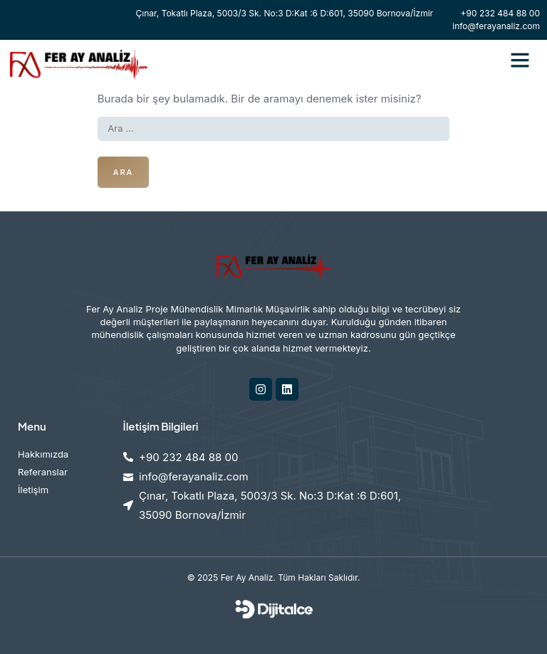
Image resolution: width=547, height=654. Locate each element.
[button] (520, 60)
